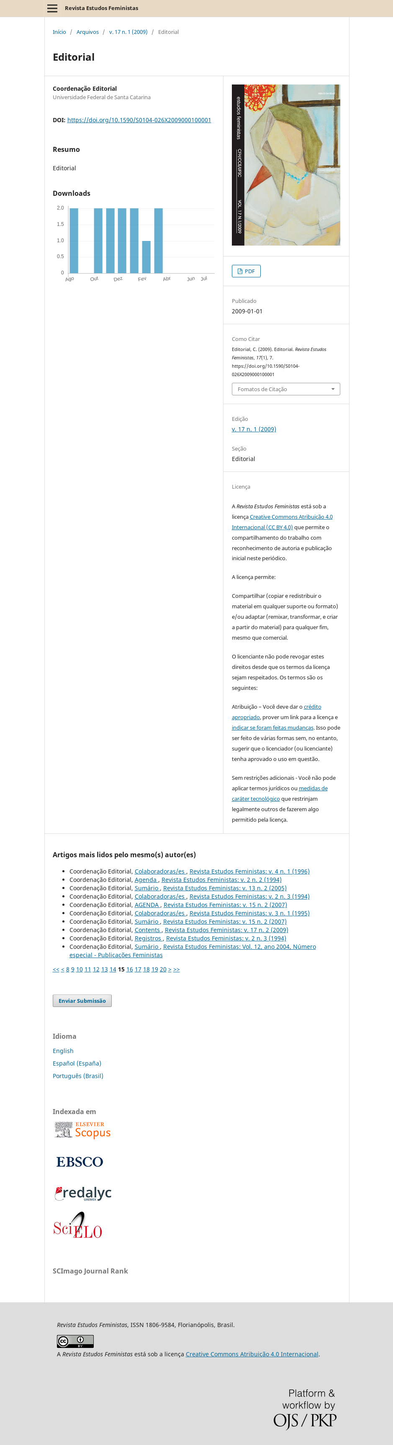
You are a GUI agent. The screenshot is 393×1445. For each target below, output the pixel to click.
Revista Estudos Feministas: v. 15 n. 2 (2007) (225, 905)
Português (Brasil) (78, 1076)
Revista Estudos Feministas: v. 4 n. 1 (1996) (250, 871)
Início (59, 32)
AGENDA (147, 905)
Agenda (146, 880)
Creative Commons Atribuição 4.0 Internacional (252, 1354)
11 (88, 969)
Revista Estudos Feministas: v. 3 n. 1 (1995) (250, 913)
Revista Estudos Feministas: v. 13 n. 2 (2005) (225, 888)
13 (104, 969)
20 (163, 969)
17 (138, 969)
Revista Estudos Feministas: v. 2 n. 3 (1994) (250, 896)
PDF (249, 271)
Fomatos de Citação (262, 389)
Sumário (147, 888)
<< (56, 969)
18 (146, 969)
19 (155, 969)
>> (176, 969)
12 (96, 969)
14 (113, 969)
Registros (149, 938)
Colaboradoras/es (160, 871)
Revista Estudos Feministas (101, 8)
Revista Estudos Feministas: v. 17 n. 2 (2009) (226, 930)
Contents (148, 930)
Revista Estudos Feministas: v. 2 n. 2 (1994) (222, 880)
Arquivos (88, 32)
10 (79, 969)
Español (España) (77, 1063)
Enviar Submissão (82, 1000)
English (63, 1051)
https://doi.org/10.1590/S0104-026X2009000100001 (139, 120)
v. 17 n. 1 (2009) (128, 32)
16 (129, 969)
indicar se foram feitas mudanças (272, 727)
